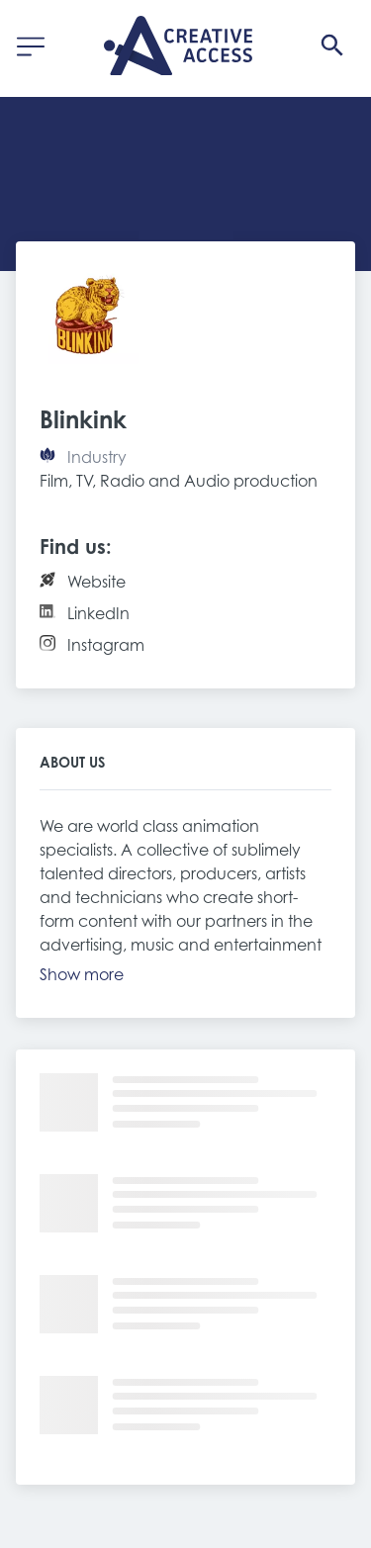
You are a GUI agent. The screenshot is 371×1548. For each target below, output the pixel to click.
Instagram (105, 645)
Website (96, 582)
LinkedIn (98, 613)
